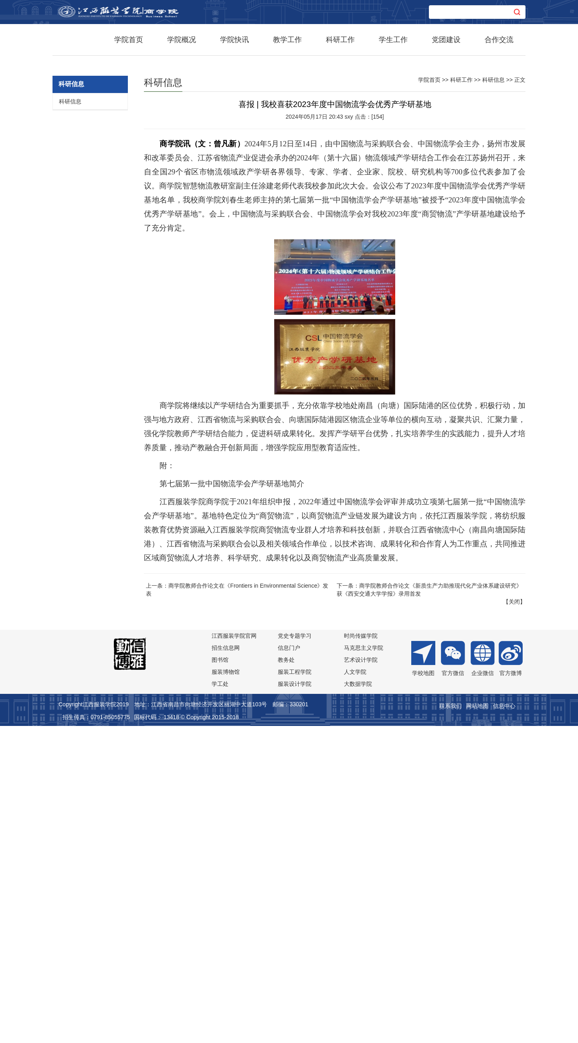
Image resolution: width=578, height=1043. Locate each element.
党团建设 (446, 40)
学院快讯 (234, 40)
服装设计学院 (294, 999)
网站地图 (477, 1021)
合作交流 (499, 40)
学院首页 (128, 40)
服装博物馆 (226, 987)
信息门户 (289, 963)
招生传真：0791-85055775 (96, 1032)
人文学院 (355, 987)
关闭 (514, 917)
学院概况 (181, 40)
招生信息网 (226, 963)
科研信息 (70, 417)
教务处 (286, 975)
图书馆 (220, 975)
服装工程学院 (294, 987)
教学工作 (287, 40)
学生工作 (393, 40)
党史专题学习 (294, 951)
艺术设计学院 (361, 975)
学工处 (220, 999)
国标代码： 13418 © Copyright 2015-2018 (186, 1032)
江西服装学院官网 (234, 951)
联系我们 (450, 1021)
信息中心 (504, 1021)
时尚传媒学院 (361, 951)
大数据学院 (358, 999)
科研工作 (340, 40)
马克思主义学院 (363, 963)
